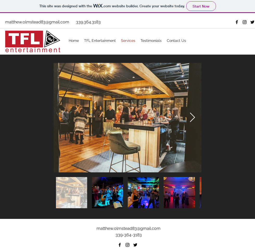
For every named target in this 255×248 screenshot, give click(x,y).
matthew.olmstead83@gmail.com (37, 21)
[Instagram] (244, 22)
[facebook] (236, 22)
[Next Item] (192, 118)
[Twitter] (252, 22)
